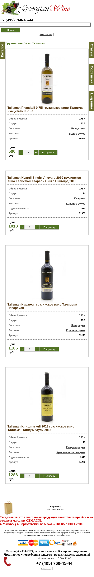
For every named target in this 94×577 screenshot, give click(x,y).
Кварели (79, 198)
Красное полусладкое (70, 452)
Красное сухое (75, 203)
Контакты (46, 34)
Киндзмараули (75, 447)
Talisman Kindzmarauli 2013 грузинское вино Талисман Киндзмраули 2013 (40, 428)
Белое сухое (77, 133)
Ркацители (78, 128)
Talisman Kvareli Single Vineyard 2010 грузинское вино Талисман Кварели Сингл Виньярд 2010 (44, 179)
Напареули (78, 325)
